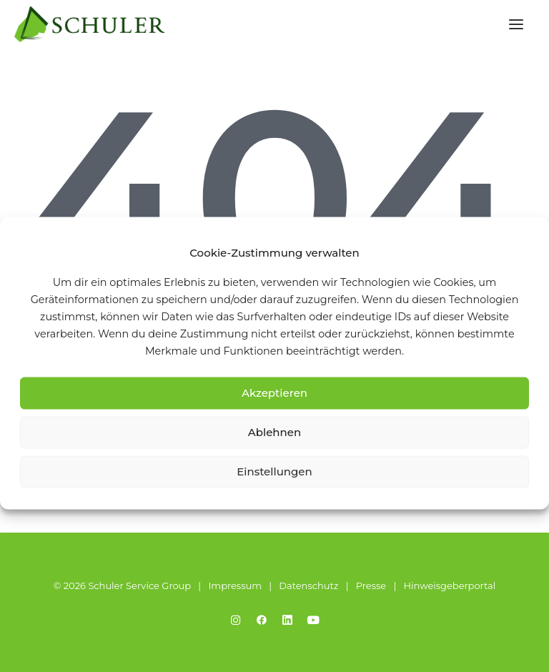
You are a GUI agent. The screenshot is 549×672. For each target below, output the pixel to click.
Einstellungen (274, 471)
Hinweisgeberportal (449, 585)
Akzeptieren (274, 393)
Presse (371, 585)
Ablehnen (274, 432)
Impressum (235, 585)
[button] (516, 24)
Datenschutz (308, 585)
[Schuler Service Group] (89, 24)
